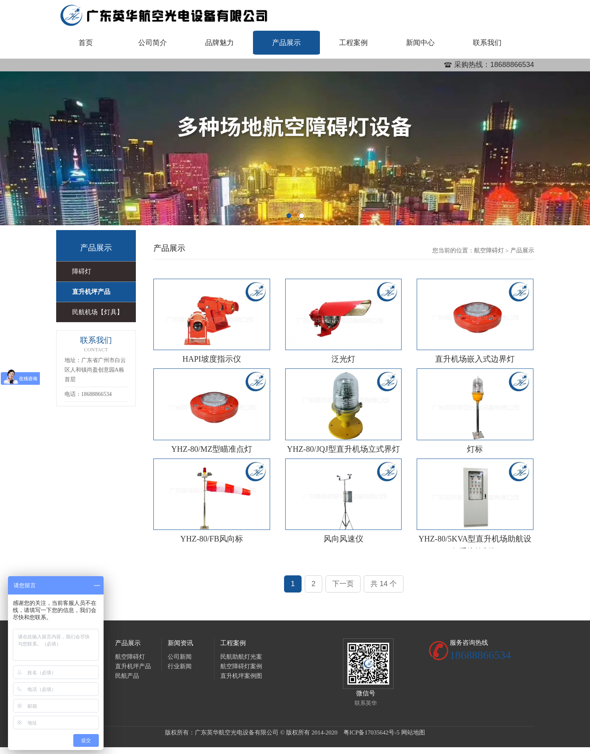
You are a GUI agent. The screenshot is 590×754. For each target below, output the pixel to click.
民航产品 (127, 676)
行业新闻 (180, 666)
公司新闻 (180, 657)
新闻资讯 (180, 643)
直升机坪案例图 (241, 676)
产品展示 (286, 43)
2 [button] (301, 215)
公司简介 (152, 43)
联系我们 (487, 43)
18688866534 (512, 65)
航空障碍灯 (489, 250)
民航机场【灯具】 (97, 312)
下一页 (343, 584)
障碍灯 (81, 271)
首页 (85, 43)
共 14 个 (383, 584)
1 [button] (288, 215)
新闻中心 (420, 43)
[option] (295, 148)
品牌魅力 (219, 43)
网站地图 (413, 732)
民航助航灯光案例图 (241, 657)
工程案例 (353, 43)
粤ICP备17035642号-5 (371, 732)
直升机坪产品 (91, 291)
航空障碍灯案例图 (241, 667)
